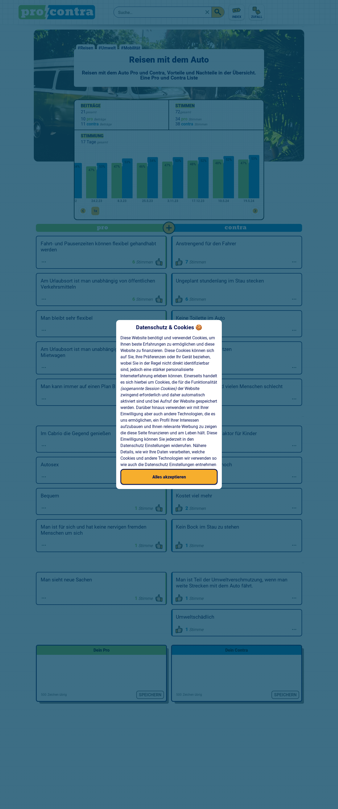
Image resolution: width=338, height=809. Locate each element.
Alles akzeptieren (169, 476)
